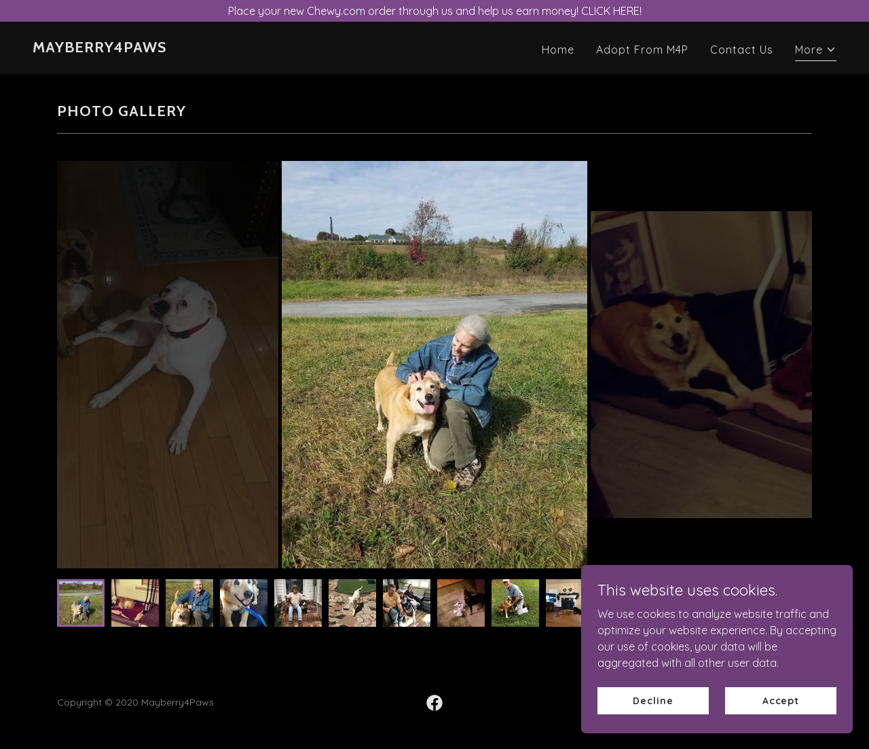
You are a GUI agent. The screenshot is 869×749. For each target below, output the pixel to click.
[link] (99, 48)
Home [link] (558, 49)
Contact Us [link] (741, 49)
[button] (815, 51)
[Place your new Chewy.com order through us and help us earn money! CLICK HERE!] (434, 11)
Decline (653, 700)
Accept (780, 700)
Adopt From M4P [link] (642, 49)
